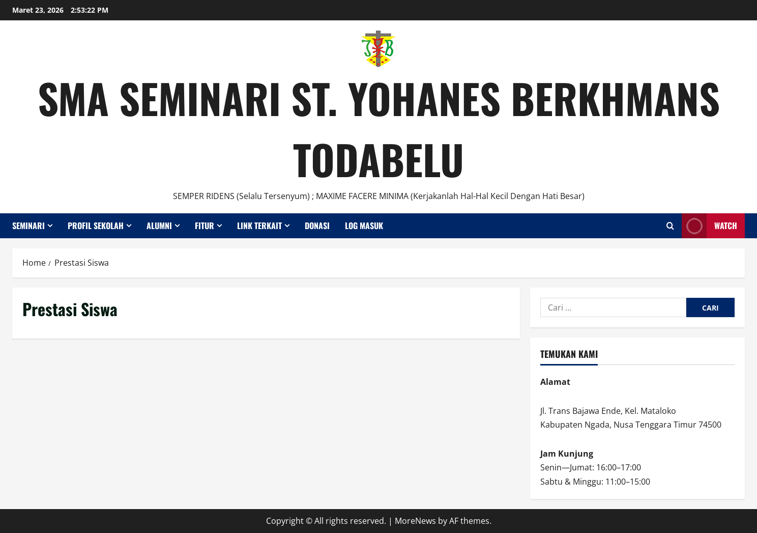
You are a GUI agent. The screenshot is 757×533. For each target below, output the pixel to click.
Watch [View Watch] (709, 225)
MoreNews (415, 520)
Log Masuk (364, 225)
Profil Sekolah (96, 225)
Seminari (28, 225)
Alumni (159, 225)
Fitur (204, 225)
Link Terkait (259, 225)
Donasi (317, 225)
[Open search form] (670, 226)
